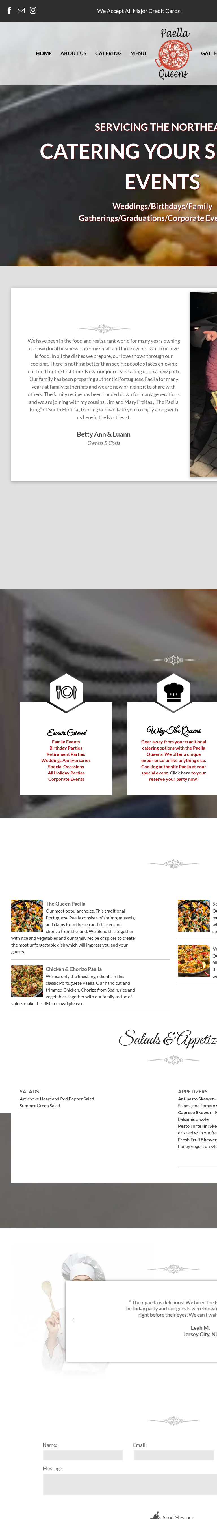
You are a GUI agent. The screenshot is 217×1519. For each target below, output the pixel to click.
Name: (50, 1445)
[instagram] (33, 11)
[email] (21, 11)
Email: (140, 1445)
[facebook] (9, 11)
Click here (180, 772)
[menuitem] (44, 53)
